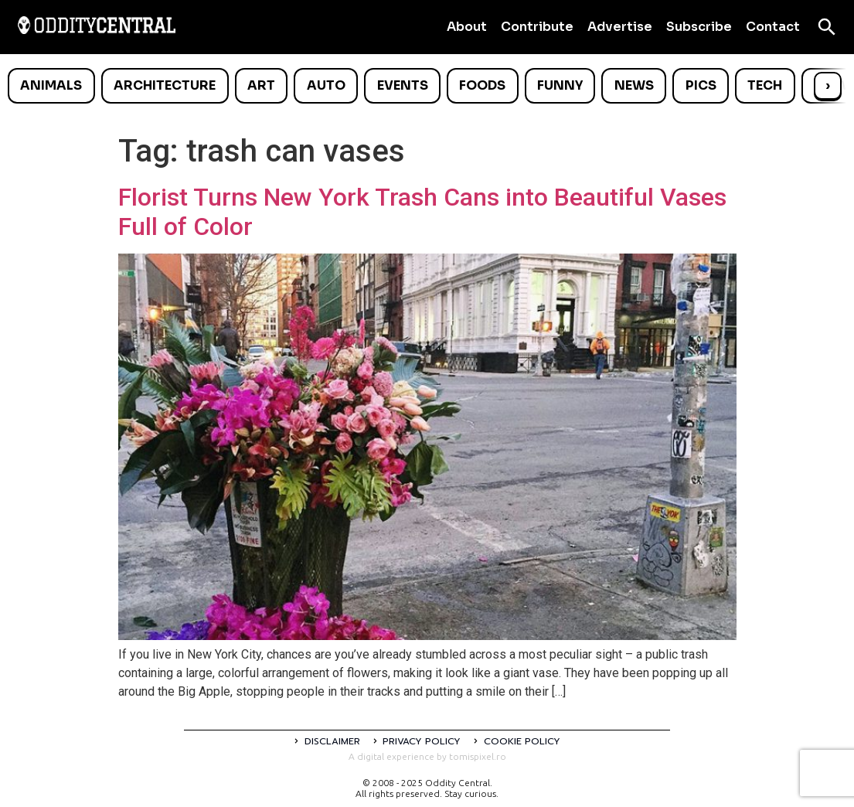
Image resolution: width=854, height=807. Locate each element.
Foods (482, 85)
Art (261, 85)
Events (402, 85)
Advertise (619, 27)
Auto (326, 85)
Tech (764, 85)
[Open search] (827, 27)
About (467, 27)
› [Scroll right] (827, 85)
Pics (701, 85)
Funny (560, 85)
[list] (427, 86)
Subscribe (699, 27)
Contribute (537, 27)
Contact (773, 27)
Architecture (165, 85)
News (634, 85)
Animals (51, 85)
